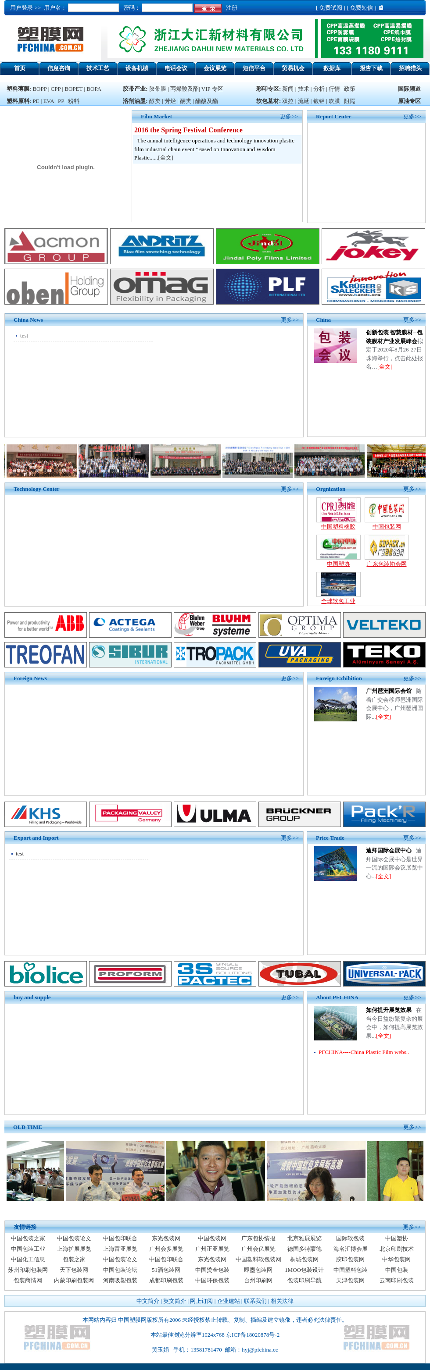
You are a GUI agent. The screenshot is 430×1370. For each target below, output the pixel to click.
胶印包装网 (350, 1259)
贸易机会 (293, 68)
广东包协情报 (258, 1238)
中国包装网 (387, 526)
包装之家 (74, 1259)
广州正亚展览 (212, 1249)
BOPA (93, 88)
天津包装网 (350, 1280)
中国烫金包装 (212, 1270)
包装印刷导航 (304, 1280)
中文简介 (147, 1301)
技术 (303, 88)
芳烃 (170, 101)
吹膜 (334, 101)
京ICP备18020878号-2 (253, 1334)
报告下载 (371, 68)
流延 (302, 101)
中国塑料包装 (350, 1270)
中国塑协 (338, 564)
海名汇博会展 (350, 1249)
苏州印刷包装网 (28, 1270)
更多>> (412, 116)
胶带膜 (157, 88)
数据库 (331, 68)
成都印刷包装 (166, 1280)
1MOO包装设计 (304, 1270)
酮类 (185, 101)
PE (35, 101)
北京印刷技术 (397, 1249)
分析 (319, 88)
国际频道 (409, 88)
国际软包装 (350, 1238)
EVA (48, 101)
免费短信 (361, 7)
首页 (19, 68)
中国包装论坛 (120, 1270)
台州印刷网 (258, 1280)
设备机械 (136, 68)
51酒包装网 (166, 1270)
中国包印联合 (120, 1238)
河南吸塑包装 (120, 1280)
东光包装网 (166, 1238)
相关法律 (282, 1301)
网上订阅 (201, 1301)
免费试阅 (330, 7)
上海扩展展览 (74, 1249)
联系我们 (255, 1301)
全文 (166, 157)
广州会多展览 (166, 1249)
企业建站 (228, 1301)
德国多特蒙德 (304, 1249)
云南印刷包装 (397, 1280)
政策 (349, 88)
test (24, 335)
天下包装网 (74, 1270)
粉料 (73, 101)
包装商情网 (28, 1280)
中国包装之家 (28, 1238)
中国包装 (396, 1270)
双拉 (288, 101)
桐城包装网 (304, 1259)
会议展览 (215, 68)
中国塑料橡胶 (338, 526)
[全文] (385, 366)
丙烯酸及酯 (184, 88)
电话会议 (176, 68)
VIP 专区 (212, 88)
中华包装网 (396, 1259)
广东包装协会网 (387, 564)
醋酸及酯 (206, 101)
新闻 (288, 88)
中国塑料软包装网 (258, 1259)
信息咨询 (58, 68)
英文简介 (174, 1301)
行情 (334, 88)
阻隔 (349, 101)
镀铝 (319, 101)
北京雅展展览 (304, 1238)
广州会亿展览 (258, 1249)
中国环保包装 (212, 1280)
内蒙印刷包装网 (74, 1280)
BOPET (73, 88)
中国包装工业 (28, 1249)
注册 (230, 7)
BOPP (39, 88)
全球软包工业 (338, 601)
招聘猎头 (410, 68)
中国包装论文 (74, 1238)
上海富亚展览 (120, 1249)
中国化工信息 (28, 1259)
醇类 (155, 101)
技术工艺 (97, 68)
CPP (56, 88)
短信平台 (254, 68)
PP (61, 101)
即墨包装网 (258, 1270)
